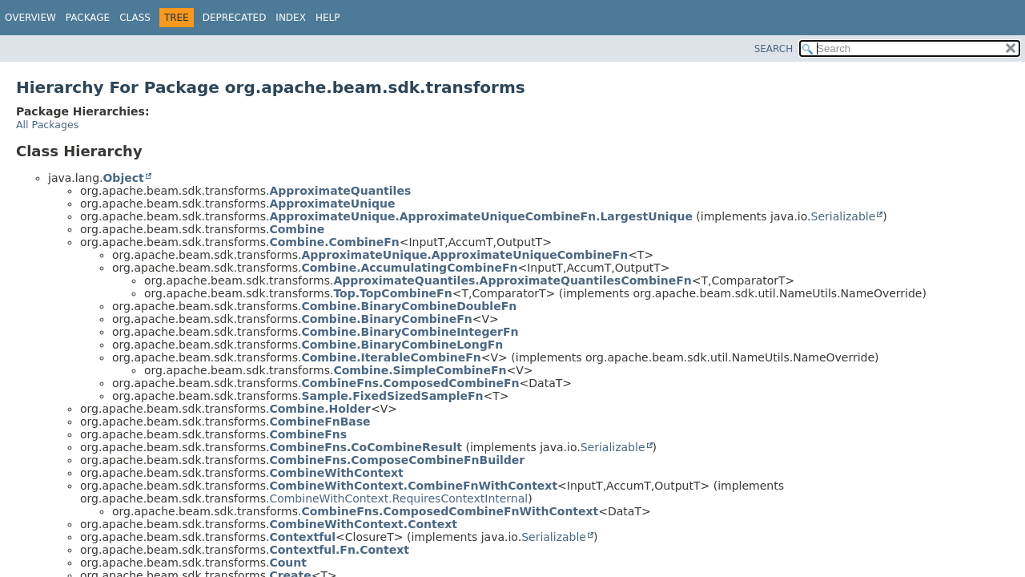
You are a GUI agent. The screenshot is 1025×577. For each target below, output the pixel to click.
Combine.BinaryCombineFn (386, 319)
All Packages (47, 125)
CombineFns (308, 434)
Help (328, 17)
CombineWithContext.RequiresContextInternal (398, 498)
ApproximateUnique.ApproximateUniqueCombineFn (464, 254)
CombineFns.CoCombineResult (365, 447)
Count (288, 562)
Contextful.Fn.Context (339, 549)
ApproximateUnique (332, 203)
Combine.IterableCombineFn (390, 357)
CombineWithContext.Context (363, 524)
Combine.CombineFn (334, 242)
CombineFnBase (319, 421)
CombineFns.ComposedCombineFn (410, 383)
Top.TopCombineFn (392, 293)
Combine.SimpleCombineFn (419, 370)
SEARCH (774, 48)
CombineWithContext (336, 472)
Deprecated (235, 17)
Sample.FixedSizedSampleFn (392, 395)
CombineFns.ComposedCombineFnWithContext (449, 511)
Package (88, 17)
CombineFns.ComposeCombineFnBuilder (397, 460)
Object (122, 177)
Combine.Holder (320, 408)
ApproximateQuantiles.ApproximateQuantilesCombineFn (512, 280)
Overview (30, 17)
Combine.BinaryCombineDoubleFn (409, 306)
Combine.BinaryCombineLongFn (402, 344)
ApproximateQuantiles (340, 190)
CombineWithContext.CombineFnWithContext (413, 485)
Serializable (843, 216)
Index (290, 17)
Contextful (302, 537)
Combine (296, 229)
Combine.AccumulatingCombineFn (409, 267)
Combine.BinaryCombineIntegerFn (409, 331)
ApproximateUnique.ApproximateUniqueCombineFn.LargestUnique (481, 216)
